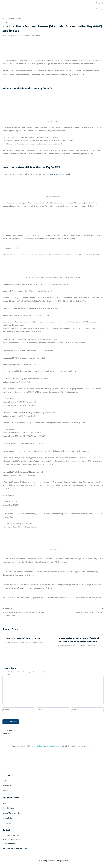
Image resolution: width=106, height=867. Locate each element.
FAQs (4, 803)
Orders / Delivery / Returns (12, 813)
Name (6, 710)
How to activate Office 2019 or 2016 (79, 610)
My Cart (5, 791)
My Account (6, 786)
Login (4, 781)
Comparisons (7, 730)
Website (75, 710)
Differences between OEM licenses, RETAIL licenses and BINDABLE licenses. (26, 612)
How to (20, 18)
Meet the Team (8, 808)
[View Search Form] (97, 9)
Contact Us (6, 823)
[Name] (18, 709)
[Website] (88, 709)
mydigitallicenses (9, 35)
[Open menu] (102, 9)
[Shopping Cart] (98, 3)
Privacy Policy (7, 818)
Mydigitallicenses (11, 18)
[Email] (53, 709)
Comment (6, 674)
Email (40, 710)
